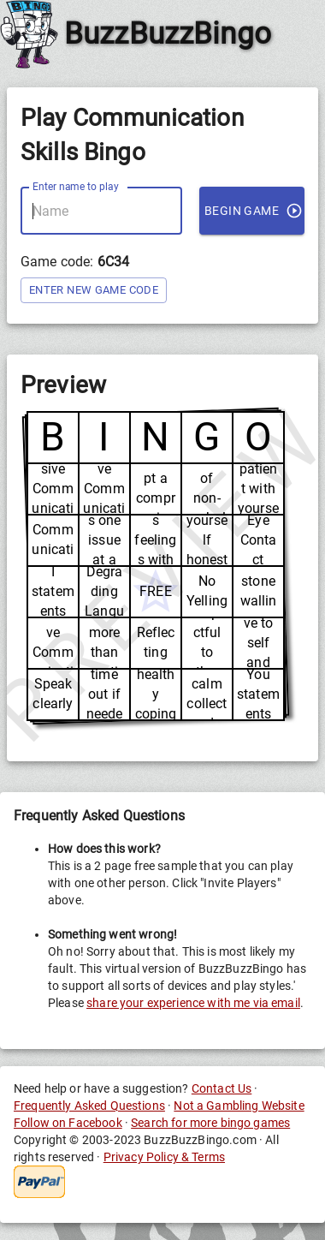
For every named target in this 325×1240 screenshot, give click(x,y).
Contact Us (222, 1088)
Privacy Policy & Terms (164, 1157)
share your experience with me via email (193, 1003)
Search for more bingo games (210, 1123)
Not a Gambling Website (239, 1105)
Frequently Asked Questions (89, 1105)
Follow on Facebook (68, 1123)
